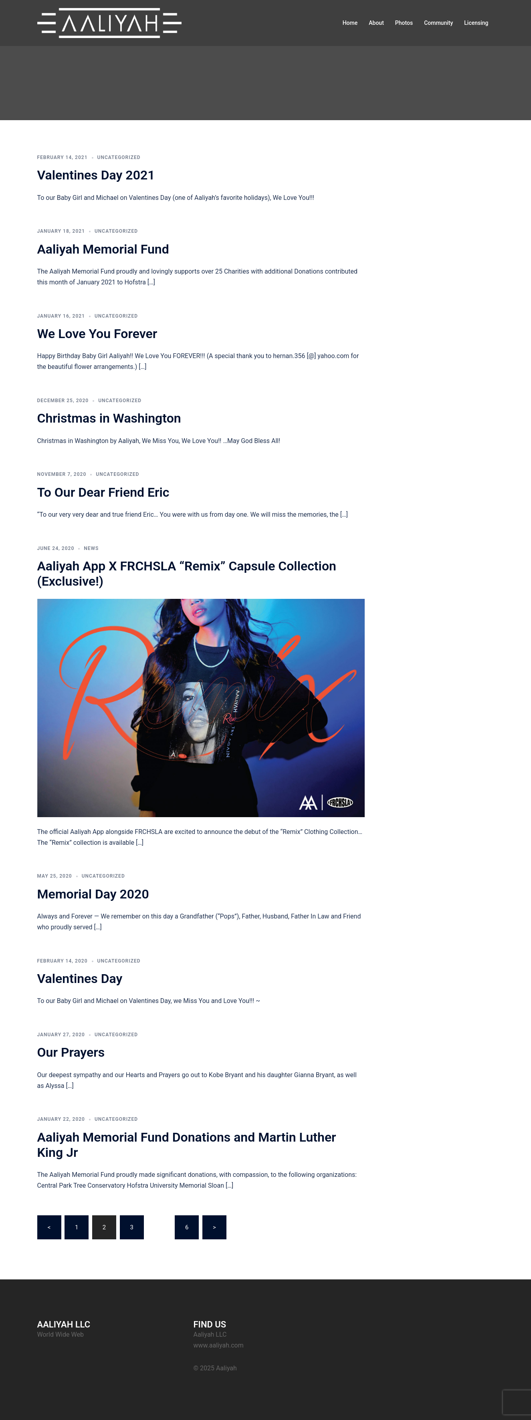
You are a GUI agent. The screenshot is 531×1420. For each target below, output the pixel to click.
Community (438, 23)
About (376, 23)
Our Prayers (71, 1052)
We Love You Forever (97, 333)
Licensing (476, 23)
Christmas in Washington (109, 418)
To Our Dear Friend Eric (103, 492)
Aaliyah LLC (210, 1334)
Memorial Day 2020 (93, 894)
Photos (404, 23)
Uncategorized (119, 157)
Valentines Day (80, 978)
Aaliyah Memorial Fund (103, 249)
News (91, 548)
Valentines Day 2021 (96, 175)
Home (350, 23)
